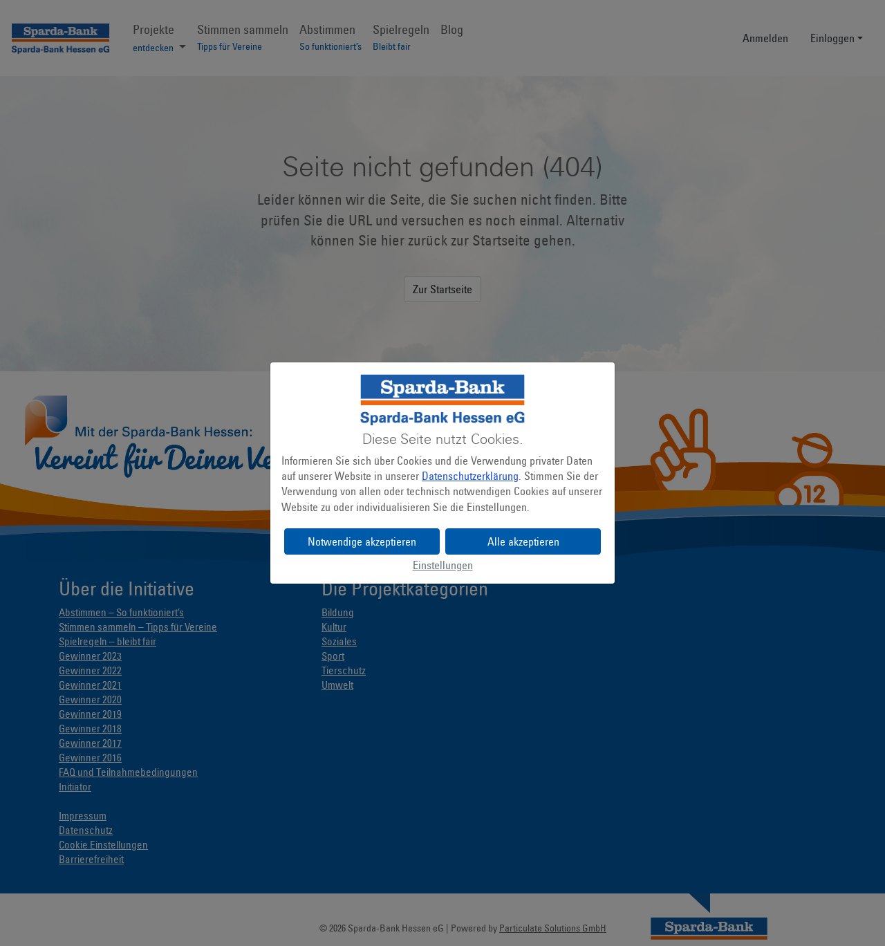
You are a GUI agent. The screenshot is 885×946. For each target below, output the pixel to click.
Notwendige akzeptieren (362, 541)
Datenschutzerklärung (470, 476)
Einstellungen (443, 565)
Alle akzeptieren (523, 541)
